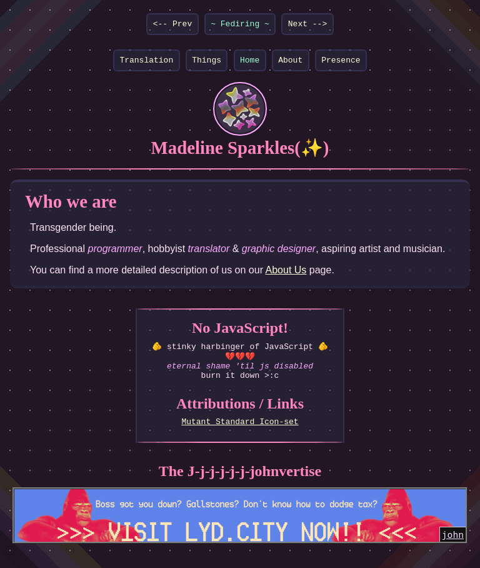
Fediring (240, 25)
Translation (146, 63)
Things (206, 63)
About (290, 63)
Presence (340, 63)
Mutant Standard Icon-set (239, 433)
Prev (182, 25)
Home (249, 63)
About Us (286, 273)
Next (298, 25)
